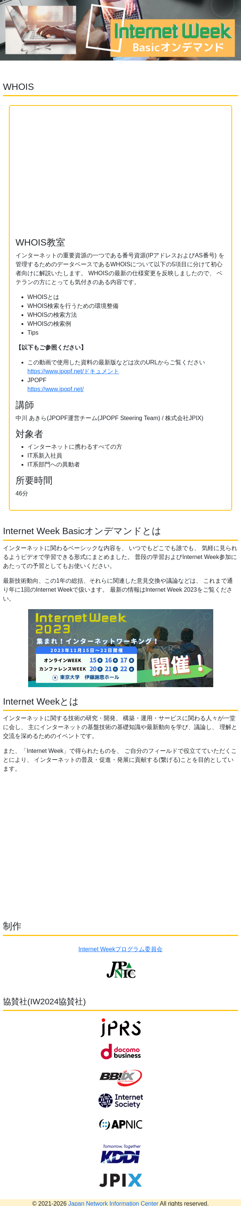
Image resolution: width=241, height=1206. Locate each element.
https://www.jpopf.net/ (55, 389)
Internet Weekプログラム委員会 (120, 949)
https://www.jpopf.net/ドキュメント (73, 371)
